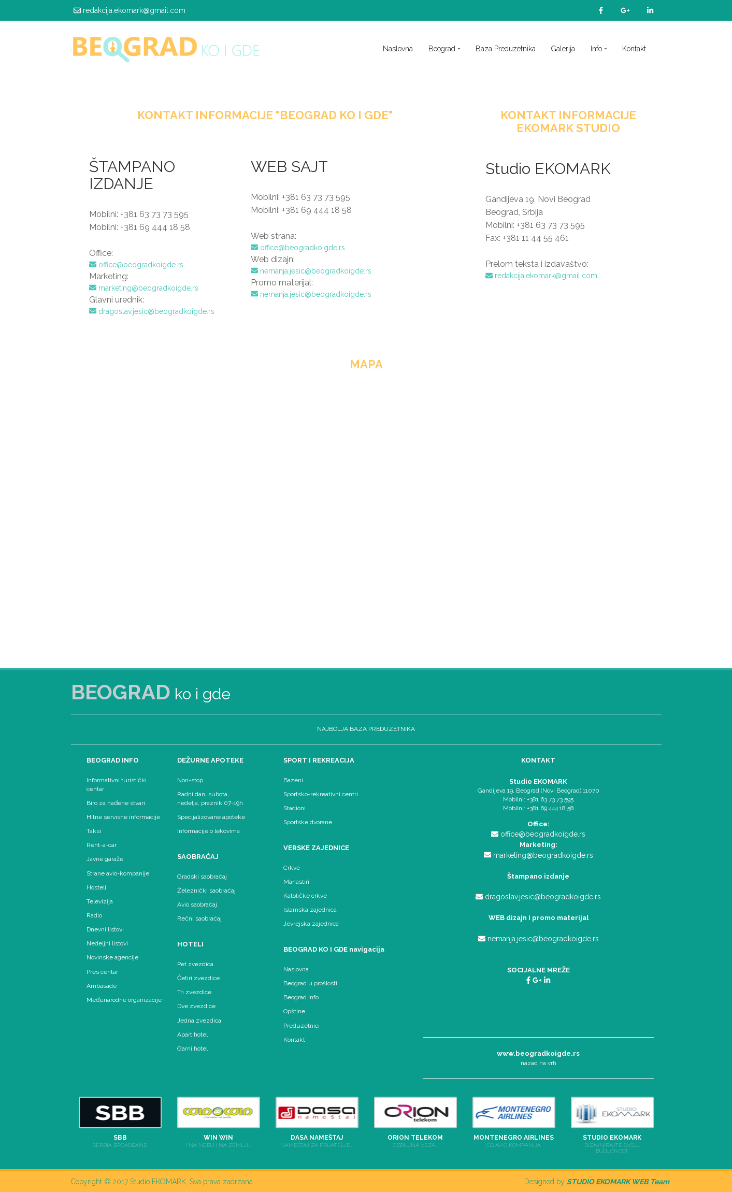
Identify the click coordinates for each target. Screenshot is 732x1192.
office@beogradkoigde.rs (136, 265)
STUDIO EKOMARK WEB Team (618, 1181)
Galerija (563, 49)
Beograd (444, 49)
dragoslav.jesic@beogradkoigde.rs (151, 311)
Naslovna (398, 49)
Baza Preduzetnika (506, 49)
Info (599, 49)
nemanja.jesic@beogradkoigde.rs (311, 271)
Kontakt (634, 49)
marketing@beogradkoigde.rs (143, 288)
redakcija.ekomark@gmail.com (129, 10)
